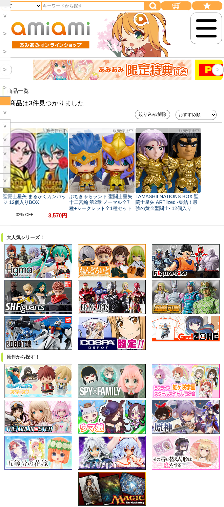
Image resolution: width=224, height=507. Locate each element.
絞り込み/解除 (152, 114)
